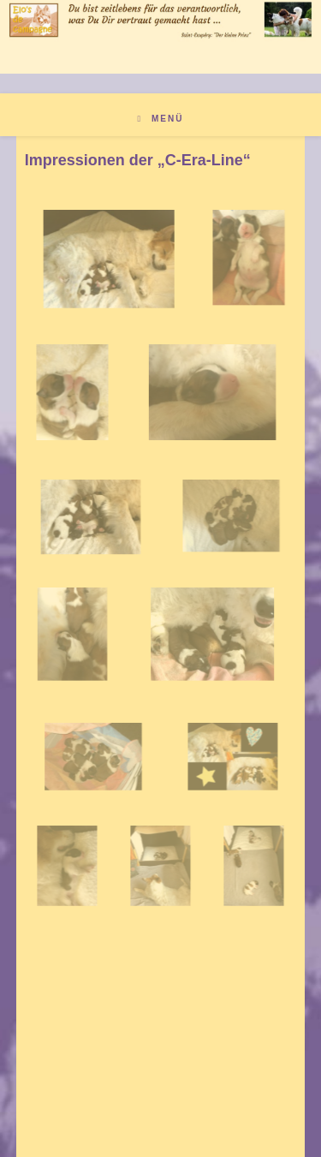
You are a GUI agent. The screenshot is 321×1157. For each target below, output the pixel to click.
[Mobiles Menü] (161, 118)
